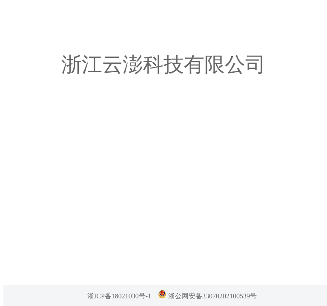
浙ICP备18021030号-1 (119, 296)
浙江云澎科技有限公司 (163, 64)
